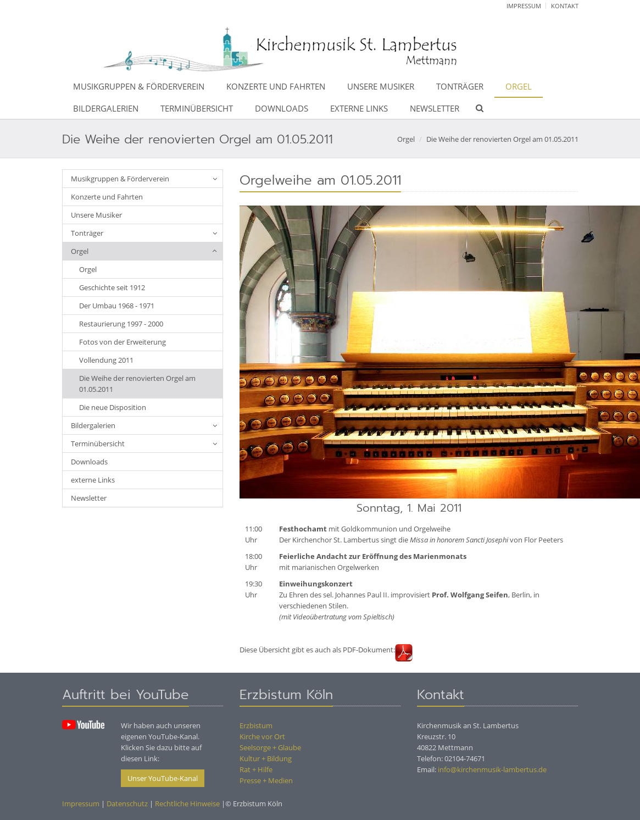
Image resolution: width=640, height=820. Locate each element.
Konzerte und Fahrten (275, 86)
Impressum (524, 6)
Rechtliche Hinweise (187, 803)
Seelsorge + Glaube (270, 747)
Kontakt (564, 6)
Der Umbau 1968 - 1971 (116, 306)
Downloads (281, 108)
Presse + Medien (266, 780)
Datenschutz (127, 803)
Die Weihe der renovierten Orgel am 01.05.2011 (502, 139)
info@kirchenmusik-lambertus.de (492, 769)
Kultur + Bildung (266, 758)
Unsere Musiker (380, 86)
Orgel (518, 86)
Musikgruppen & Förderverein (138, 86)
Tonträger (459, 86)
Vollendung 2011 (106, 360)
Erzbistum (256, 725)
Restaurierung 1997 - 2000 (121, 324)
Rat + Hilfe (256, 769)
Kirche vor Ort (262, 736)
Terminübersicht (196, 108)
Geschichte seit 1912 (112, 287)
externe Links (359, 108)
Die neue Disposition (112, 407)
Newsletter (434, 108)
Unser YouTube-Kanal (162, 778)
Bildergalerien (105, 108)
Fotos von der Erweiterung (122, 342)
